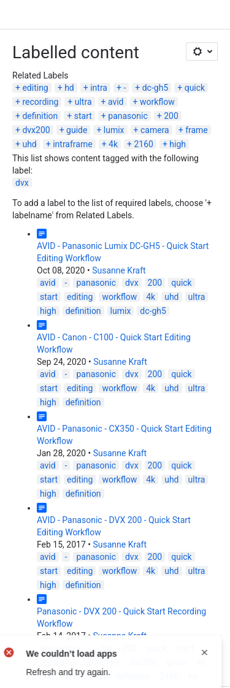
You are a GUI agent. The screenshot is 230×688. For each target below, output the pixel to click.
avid (116, 102)
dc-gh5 (155, 88)
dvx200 (36, 130)
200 (171, 116)
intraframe (72, 144)
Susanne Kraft (119, 270)
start (83, 116)
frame (196, 130)
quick (195, 88)
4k (113, 144)
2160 (143, 144)
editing (35, 88)
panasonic (128, 116)
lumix (114, 130)
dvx (22, 183)
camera (154, 130)
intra (98, 88)
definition (40, 116)
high (177, 144)
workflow (157, 102)
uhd (29, 144)
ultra (83, 102)
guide (76, 130)
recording (40, 102)
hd (69, 88)
